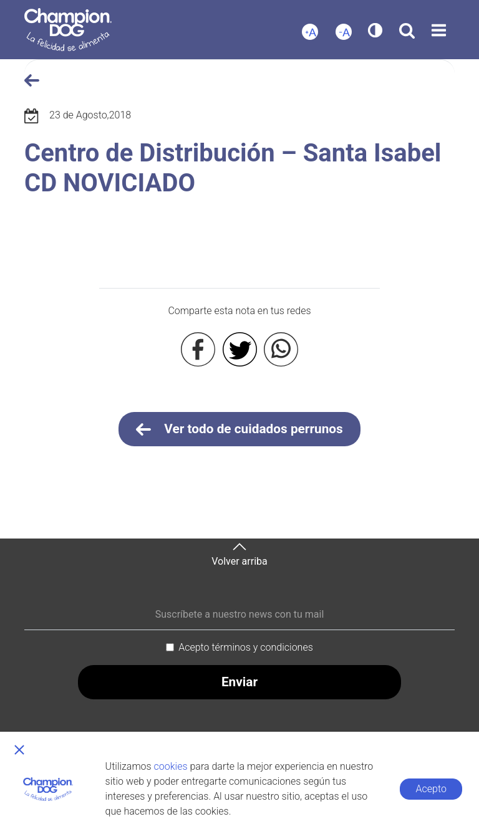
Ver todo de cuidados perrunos (239, 429)
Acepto (431, 789)
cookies (171, 766)
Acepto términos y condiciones (245, 647)
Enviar (239, 681)
